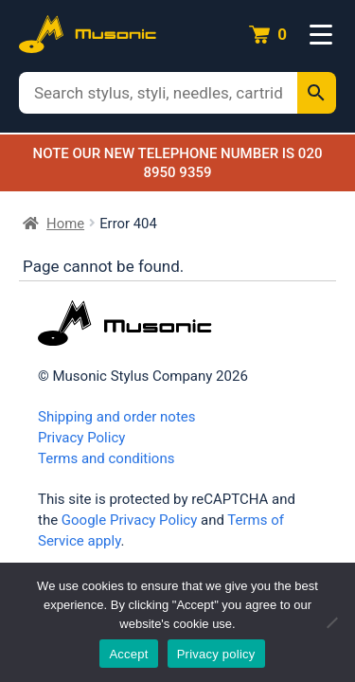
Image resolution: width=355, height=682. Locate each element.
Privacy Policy (81, 437)
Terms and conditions (106, 458)
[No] (331, 622)
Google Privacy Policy (129, 520)
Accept (128, 654)
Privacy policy (216, 654)
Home (65, 223)
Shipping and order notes (117, 416)
